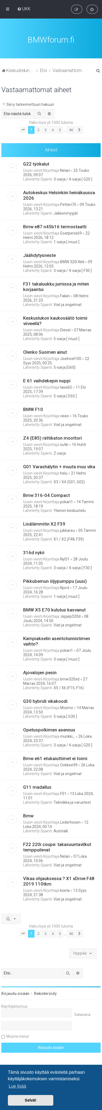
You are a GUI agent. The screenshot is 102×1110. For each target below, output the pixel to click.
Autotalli (61, 830)
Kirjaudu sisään (15, 993)
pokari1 (66, 501)
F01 (63, 793)
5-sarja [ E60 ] (65, 395)
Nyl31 (65, 558)
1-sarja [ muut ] (66, 241)
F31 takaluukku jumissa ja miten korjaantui (56, 286)
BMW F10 (33, 409)
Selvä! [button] (30, 1100)
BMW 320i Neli (72, 261)
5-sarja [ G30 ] (65, 716)
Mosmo (66, 707)
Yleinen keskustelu (70, 510)
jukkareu (67, 530)
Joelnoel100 (70, 358)
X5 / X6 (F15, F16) (69, 687)
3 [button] (46, 129)
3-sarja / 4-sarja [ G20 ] (73, 178)
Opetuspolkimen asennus (49, 729)
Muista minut (17, 1036)
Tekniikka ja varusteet (72, 802)
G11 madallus (37, 786)
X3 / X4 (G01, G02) (69, 481)
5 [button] (60, 129)
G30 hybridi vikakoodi (45, 700)
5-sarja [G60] (64, 367)
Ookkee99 (69, 764)
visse (64, 415)
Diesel (65, 329)
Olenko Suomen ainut (45, 351)
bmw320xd (69, 678)
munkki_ (67, 736)
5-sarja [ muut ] (66, 338)
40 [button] (71, 129)
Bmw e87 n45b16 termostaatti (54, 226)
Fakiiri (65, 295)
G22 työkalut (36, 163)
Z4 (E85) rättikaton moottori (52, 437)
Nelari (65, 170)
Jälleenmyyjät (66, 213)
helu (63, 472)
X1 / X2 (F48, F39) (69, 538)
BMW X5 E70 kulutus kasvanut (54, 609)
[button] (23, 129)
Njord (64, 587)
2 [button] (38, 129)
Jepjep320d (70, 616)
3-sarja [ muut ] (66, 658)
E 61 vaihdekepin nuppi (46, 380)
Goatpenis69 (71, 232)
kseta (65, 890)
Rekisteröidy (45, 993)
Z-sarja (60, 453)
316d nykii (33, 552)
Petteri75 (68, 204)
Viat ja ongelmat (68, 304)
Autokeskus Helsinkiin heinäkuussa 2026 (59, 194)
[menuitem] (24, 9)
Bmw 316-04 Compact (46, 494)
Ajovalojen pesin (40, 672)
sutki (64, 444)
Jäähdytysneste (39, 254)
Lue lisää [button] (17, 1086)
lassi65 (66, 387)
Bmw (28, 815)
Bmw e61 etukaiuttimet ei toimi (55, 758)
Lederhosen (70, 822)
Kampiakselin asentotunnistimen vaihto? (56, 640)
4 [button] (53, 129)
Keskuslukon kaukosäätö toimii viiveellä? (55, 320)
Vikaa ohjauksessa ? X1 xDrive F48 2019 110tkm (58, 880)
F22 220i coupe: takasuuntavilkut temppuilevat (57, 846)
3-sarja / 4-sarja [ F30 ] (73, 270)
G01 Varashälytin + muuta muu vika (59, 466)
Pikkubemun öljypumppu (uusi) (55, 580)
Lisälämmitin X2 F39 (44, 523)
